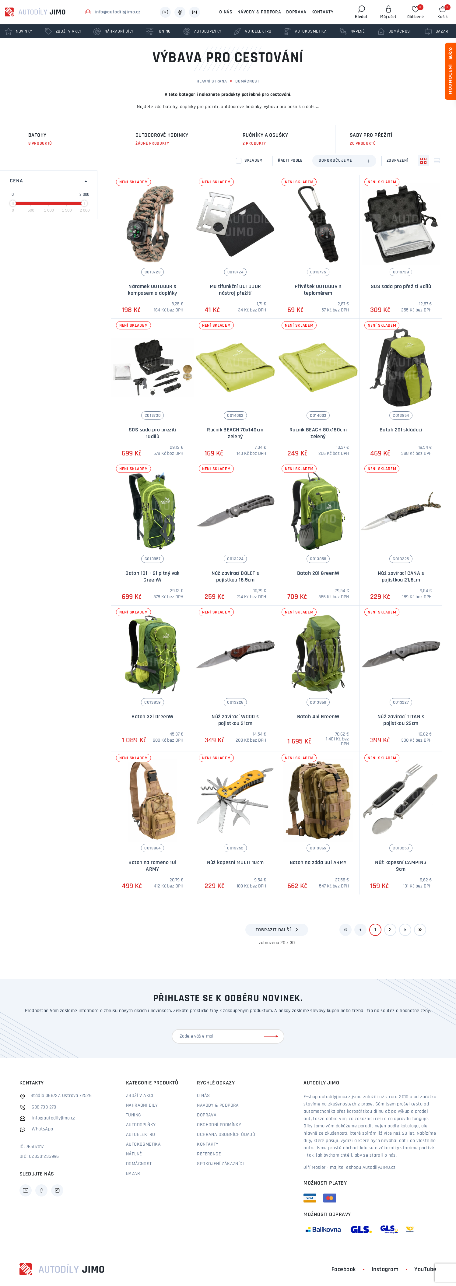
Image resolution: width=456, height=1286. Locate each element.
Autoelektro (140, 1134)
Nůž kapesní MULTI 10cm (235, 863)
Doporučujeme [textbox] (336, 160)
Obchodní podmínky (219, 1125)
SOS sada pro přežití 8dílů (401, 287)
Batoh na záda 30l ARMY (318, 863)
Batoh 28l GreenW (318, 573)
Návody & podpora (259, 12)
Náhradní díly (142, 1105)
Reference (209, 1154)
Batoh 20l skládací (401, 430)
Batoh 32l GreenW (152, 717)
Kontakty (322, 12)
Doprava (296, 12)
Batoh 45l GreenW (318, 717)
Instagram (385, 1270)
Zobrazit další (273, 930)
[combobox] (344, 161)
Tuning (133, 1115)
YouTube (425, 1270)
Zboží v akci (139, 1095)
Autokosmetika (143, 1144)
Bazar (133, 1173)
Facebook (343, 1270)
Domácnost (247, 81)
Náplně (134, 1154)
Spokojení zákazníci (220, 1163)
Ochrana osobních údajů (226, 1134)
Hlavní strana (212, 81)
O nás (226, 12)
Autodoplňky (141, 1125)
